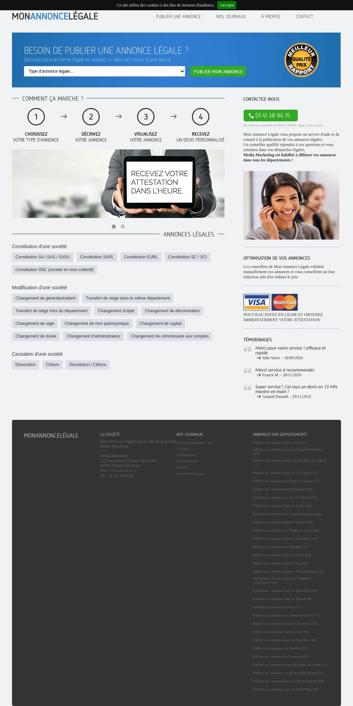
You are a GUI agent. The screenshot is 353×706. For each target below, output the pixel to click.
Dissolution (25, 364)
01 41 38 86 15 (272, 115)
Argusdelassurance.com (194, 442)
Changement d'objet (116, 310)
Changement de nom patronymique (96, 323)
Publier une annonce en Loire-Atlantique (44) (287, 514)
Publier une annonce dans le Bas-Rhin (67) (285, 590)
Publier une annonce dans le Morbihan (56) (285, 538)
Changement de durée (35, 336)
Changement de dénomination (172, 310)
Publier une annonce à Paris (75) (277, 607)
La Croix (183, 449)
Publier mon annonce (218, 71)
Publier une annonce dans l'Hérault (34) (283, 489)
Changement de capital (160, 323)
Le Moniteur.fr (187, 461)
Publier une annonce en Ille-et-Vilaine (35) (285, 497)
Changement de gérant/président (45, 298)
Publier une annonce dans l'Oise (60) (280, 563)
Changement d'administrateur (93, 336)
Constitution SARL (97, 257)
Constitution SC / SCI (187, 257)
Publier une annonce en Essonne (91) (281, 656)
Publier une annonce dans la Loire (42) (282, 505)
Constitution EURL (141, 257)
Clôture (52, 364)
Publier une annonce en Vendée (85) (280, 648)
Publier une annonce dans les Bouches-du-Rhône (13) (290, 462)
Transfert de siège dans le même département (128, 298)
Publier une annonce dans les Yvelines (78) (285, 623)
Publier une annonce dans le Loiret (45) (283, 522)
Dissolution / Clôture (87, 364)
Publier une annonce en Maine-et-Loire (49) (286, 530)
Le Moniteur (185, 455)
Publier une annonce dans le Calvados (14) (285, 473)
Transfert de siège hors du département (51, 310)
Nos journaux (231, 16)
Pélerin (181, 467)
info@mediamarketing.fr (123, 470)
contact (304, 16)
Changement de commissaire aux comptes (169, 336)
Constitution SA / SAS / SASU (42, 257)
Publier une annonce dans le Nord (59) (282, 555)
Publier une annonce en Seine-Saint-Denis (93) (288, 673)
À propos (270, 16)
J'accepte (226, 5)
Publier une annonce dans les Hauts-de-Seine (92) (290, 664)
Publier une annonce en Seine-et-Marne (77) (286, 615)
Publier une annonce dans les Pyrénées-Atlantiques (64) (283, 580)
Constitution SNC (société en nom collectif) (54, 269)
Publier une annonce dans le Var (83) (280, 632)
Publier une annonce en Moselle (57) (280, 547)
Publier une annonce (178, 16)
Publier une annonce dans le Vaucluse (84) (285, 640)
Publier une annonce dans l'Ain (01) (280, 442)
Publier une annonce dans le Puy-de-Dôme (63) (289, 571)
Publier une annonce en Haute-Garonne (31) (286, 481)
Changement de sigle (34, 323)
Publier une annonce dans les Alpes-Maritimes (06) (288, 451)
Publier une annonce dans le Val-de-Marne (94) (288, 681)
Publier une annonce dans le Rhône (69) (283, 599)
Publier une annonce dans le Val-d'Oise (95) (286, 689)
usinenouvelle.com (190, 473)
